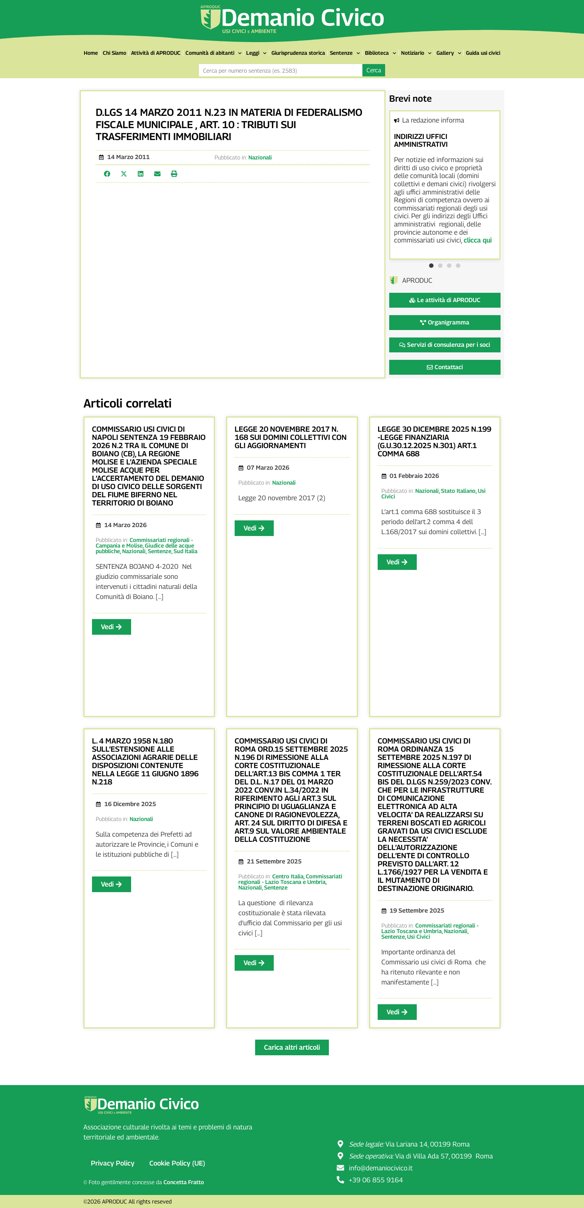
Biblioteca (380, 53)
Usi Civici (418, 936)
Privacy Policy (112, 1163)
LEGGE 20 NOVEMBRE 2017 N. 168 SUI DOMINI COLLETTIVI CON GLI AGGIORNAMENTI (291, 437)
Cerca (373, 70)
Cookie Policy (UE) (177, 1163)
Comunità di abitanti (213, 53)
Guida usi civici (483, 53)
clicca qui (478, 240)
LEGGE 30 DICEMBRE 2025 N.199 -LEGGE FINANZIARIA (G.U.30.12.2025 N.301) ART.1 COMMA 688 (434, 441)
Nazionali (260, 157)
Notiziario (416, 53)
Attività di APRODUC (156, 53)
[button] (107, 173)
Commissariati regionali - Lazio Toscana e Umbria (290, 879)
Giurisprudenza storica (298, 53)
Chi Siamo (114, 53)
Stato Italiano (458, 490)
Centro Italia (288, 876)
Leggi (256, 53)
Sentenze (345, 53)
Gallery (449, 53)
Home (91, 53)
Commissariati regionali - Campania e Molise (144, 542)
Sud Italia (185, 551)
